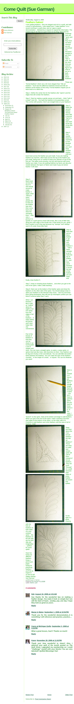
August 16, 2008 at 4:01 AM (46, 594)
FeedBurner (17, 52)
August (7, 109)
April (6, 119)
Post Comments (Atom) (43, 699)
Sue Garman (8, 32)
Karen (33, 640)
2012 (5, 96)
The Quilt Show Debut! (11, 112)
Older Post (68, 695)
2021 (5, 79)
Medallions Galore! (10, 110)
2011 (5, 98)
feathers (32, 582)
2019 (5, 82)
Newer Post (29, 695)
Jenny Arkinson (8, 30)
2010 (5, 100)
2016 (5, 88)
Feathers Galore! (9, 114)
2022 (5, 77)
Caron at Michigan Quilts (41, 626)
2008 (5, 103)
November (8, 105)
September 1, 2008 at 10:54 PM (56, 612)
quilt (36, 582)
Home (49, 695)
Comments (7, 67)
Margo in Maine (37, 612)
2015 (5, 90)
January (7, 124)
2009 (5, 102)
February (8, 123)
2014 (5, 92)
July (6, 115)
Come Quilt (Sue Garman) (29, 9)
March (7, 121)
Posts (5, 63)
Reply (33, 606)
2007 (5, 126)
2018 (5, 84)
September (8, 107)
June (6, 117)
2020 (5, 81)
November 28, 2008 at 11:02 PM (49, 640)
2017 (5, 86)
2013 (5, 94)
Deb (33, 594)
